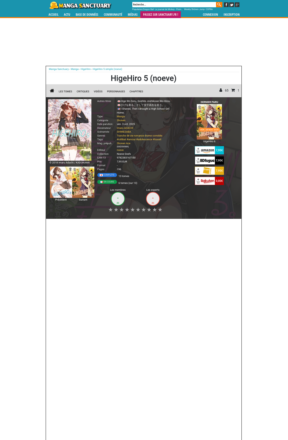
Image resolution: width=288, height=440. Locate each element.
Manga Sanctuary (93, 403)
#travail (157, 139)
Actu (67, 14)
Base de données (87, 14)
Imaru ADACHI (125, 127)
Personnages (116, 91)
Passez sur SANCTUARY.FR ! (160, 14)
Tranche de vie (125, 135)
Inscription (232, 14)
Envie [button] (114, 224)
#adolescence (144, 139)
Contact (166, 426)
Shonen (121, 120)
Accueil (53, 14)
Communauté (113, 14)
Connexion (210, 14)
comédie (157, 135)
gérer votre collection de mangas (131, 406)
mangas (155, 403)
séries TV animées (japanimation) (200, 403)
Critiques (83, 91)
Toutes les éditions (111, 355)
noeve (120, 149)
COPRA (209, 9)
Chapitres (136, 91)
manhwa (164, 403)
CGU (159, 426)
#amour (131, 139)
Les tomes (65, 91)
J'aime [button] (58, 224)
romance (139, 135)
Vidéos (98, 91)
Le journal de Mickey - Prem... (169, 9)
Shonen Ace (124, 143)
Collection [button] (75, 224)
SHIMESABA (124, 131)
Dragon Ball (148, 9)
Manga (80, 5)
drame (148, 135)
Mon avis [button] (130, 224)
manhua (173, 403)
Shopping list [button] (96, 224)
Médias (133, 14)
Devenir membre (126, 426)
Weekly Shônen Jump (194, 9)
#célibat (121, 139)
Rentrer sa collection (145, 426)
